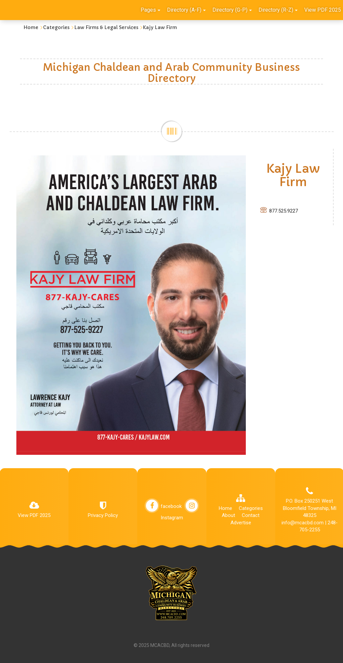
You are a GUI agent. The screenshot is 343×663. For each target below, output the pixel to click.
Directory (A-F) (186, 10)
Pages (150, 10)
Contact (251, 515)
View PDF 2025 (34, 515)
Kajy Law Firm (160, 27)
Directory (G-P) (232, 10)
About (228, 515)
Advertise (240, 523)
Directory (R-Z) (278, 10)
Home (30, 27)
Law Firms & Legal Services (106, 27)
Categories (56, 27)
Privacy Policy (103, 515)
